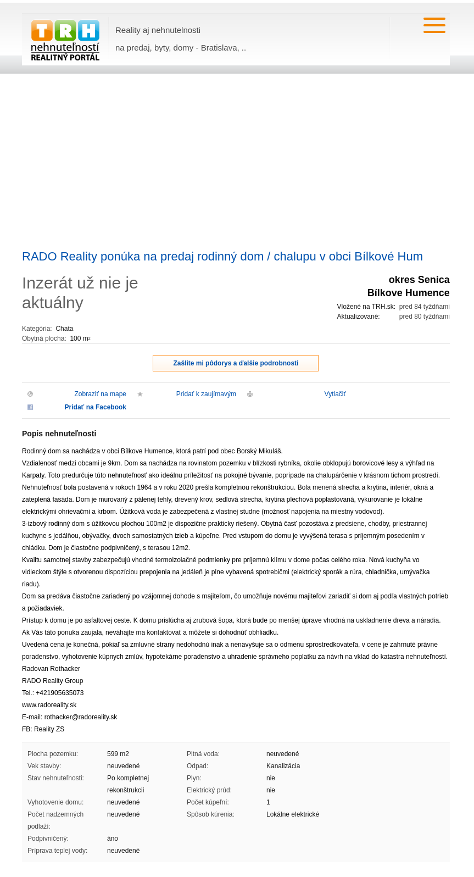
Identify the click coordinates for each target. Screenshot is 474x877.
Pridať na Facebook (95, 407)
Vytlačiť (335, 394)
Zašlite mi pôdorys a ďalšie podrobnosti (235, 363)
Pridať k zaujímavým (206, 394)
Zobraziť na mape (100, 394)
